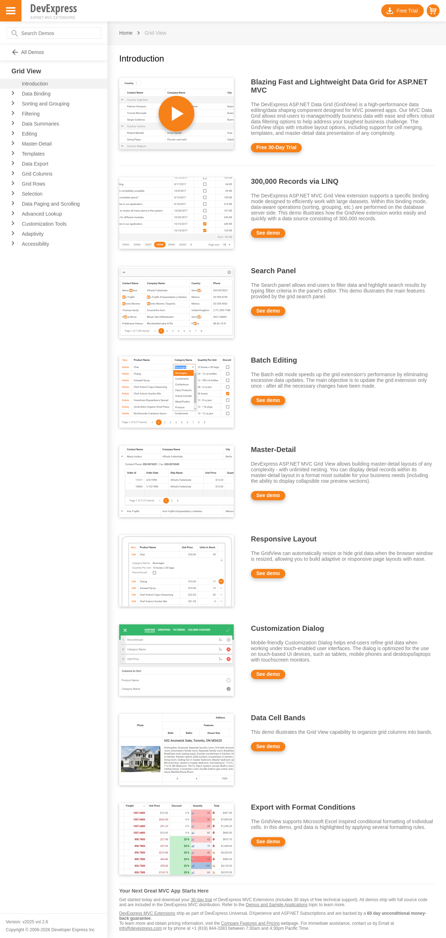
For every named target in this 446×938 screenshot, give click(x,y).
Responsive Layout (283, 539)
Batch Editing (274, 360)
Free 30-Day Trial (276, 147)
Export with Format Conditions (303, 807)
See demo (268, 233)
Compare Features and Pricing (250, 923)
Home (125, 33)
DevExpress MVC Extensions (147, 913)
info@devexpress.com (140, 928)
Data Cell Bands (278, 718)
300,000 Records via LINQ (295, 181)
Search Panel (273, 271)
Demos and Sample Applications (277, 904)
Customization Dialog (287, 628)
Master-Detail (273, 449)
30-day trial (201, 899)
